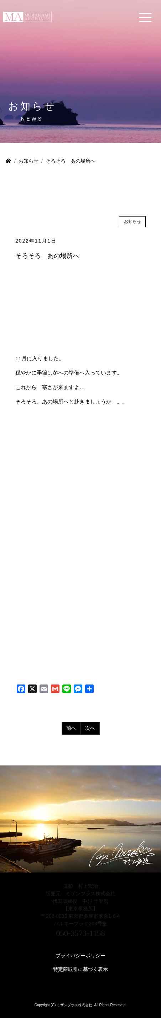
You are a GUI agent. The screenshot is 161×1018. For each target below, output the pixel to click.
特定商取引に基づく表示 (80, 969)
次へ (90, 728)
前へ (71, 728)
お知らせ (28, 161)
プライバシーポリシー (80, 955)
